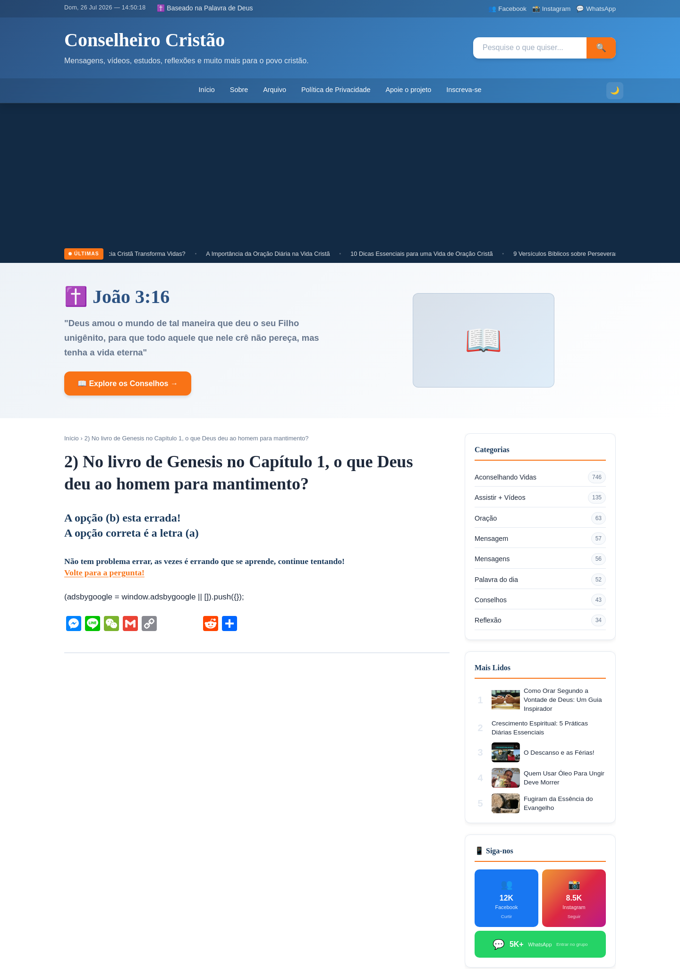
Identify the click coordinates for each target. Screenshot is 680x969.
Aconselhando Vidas (540, 477)
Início (206, 89)
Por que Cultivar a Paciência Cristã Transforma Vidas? (119, 253)
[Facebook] (507, 8)
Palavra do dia (540, 579)
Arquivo (274, 89)
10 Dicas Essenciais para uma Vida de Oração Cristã (428, 253)
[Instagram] (551, 8)
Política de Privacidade (335, 89)
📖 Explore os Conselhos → (127, 383)
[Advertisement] (340, 177)
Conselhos (540, 600)
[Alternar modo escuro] (614, 90)
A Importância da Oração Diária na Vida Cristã (275, 253)
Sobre (239, 89)
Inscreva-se (463, 89)
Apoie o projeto (408, 89)
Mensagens (540, 559)
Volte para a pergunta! (104, 572)
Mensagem (540, 538)
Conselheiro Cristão (144, 40)
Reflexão (540, 621)
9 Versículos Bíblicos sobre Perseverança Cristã (584, 253)
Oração (540, 518)
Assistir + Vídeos (540, 498)
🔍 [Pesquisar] (601, 47)
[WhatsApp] (596, 8)
